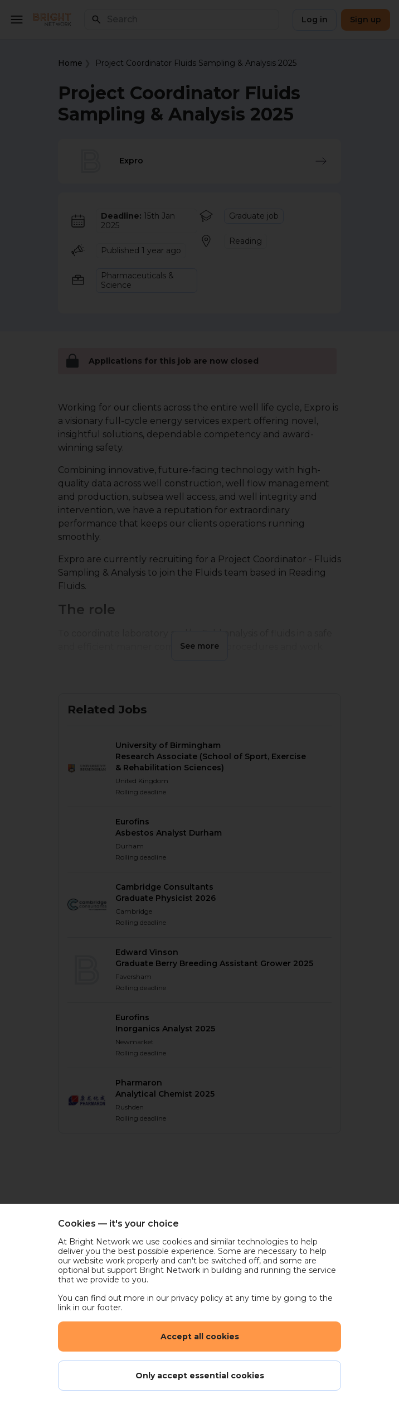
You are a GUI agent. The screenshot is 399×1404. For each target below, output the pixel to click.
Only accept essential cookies (199, 1376)
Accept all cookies (199, 1336)
